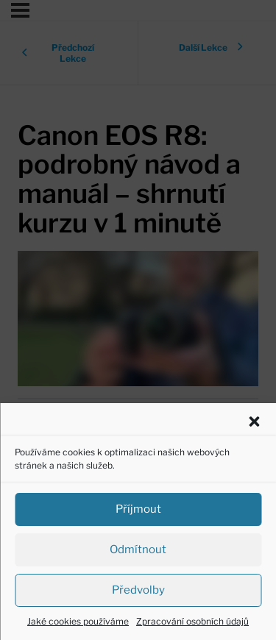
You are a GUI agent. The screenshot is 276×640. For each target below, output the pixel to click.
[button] (254, 421)
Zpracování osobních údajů (192, 621)
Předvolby (138, 590)
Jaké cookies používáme (78, 621)
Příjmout (138, 509)
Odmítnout (138, 549)
